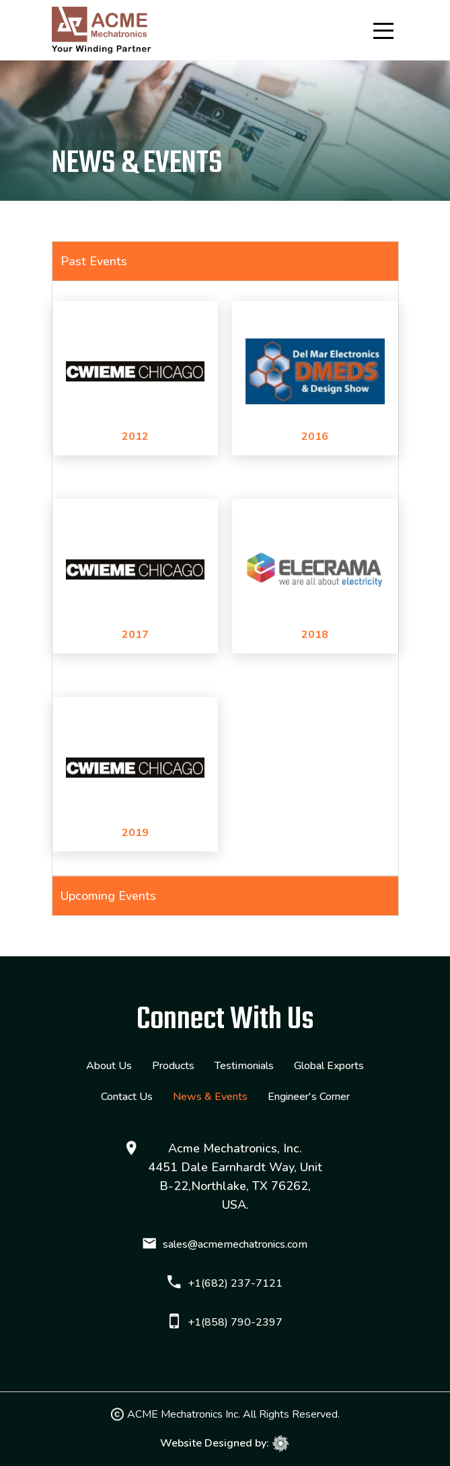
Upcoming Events (108, 896)
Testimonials (244, 1065)
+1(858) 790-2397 (235, 1322)
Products (173, 1065)
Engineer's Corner (309, 1096)
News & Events (210, 1096)
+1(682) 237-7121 (235, 1283)
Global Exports (329, 1065)
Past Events (94, 261)
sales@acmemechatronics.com (235, 1244)
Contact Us (127, 1096)
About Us (109, 1065)
